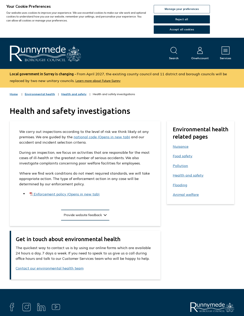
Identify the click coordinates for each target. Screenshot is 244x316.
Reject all (181, 19)
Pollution (180, 165)
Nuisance (180, 146)
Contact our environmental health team (50, 268)
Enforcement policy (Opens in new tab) (66, 194)
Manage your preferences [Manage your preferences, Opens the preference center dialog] (182, 9)
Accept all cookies (182, 29)
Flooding (180, 185)
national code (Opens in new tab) (102, 137)
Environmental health (40, 96)
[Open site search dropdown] (173, 53)
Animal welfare (186, 194)
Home (14, 94)
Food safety (182, 156)
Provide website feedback (83, 215)
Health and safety (73, 96)
